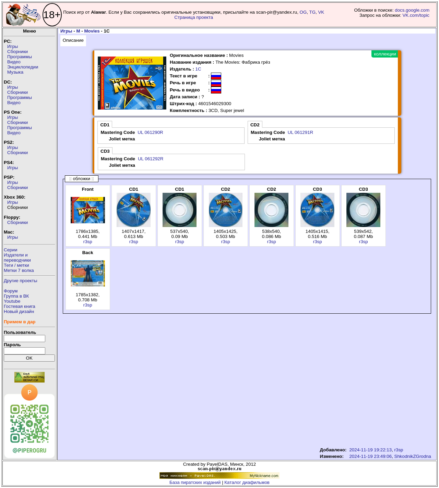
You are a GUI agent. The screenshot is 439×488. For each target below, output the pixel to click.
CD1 (104, 124)
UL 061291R (300, 132)
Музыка (15, 72)
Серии (10, 249)
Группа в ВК (16, 296)
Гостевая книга (19, 306)
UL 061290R (150, 132)
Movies (91, 31)
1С (198, 69)
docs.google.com (412, 10)
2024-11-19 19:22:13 (370, 449)
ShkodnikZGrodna (412, 456)
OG (303, 12)
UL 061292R (150, 158)
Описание (73, 40)
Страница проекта (193, 17)
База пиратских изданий (195, 482)
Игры (12, 46)
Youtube (12, 301)
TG (312, 12)
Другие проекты (20, 280)
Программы (19, 56)
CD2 (255, 124)
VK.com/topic (415, 15)
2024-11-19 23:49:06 (370, 456)
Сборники (17, 51)
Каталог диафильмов (247, 482)
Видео (14, 61)
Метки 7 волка (19, 270)
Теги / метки (16, 265)
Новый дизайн (19, 311)
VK (321, 12)
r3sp (87, 241)
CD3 (105, 151)
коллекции (385, 54)
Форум (11, 290)
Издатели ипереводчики (17, 257)
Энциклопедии (22, 67)
